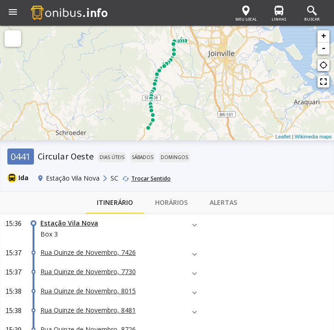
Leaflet (282, 136)
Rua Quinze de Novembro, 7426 (88, 252)
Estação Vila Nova (69, 223)
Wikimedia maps (313, 136)
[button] (13, 13)
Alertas (223, 203)
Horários (171, 203)
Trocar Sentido (151, 178)
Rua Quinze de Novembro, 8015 (88, 290)
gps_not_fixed (323, 65)
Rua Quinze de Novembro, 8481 (88, 310)
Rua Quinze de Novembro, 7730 (88, 271)
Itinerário (115, 203)
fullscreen (323, 81)
